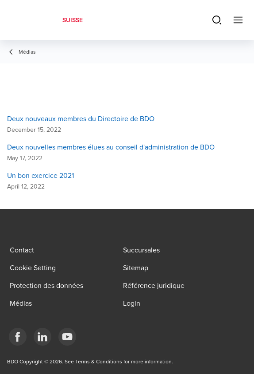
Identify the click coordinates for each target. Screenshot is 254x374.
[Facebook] (17, 336)
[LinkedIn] (42, 336)
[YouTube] (67, 336)
